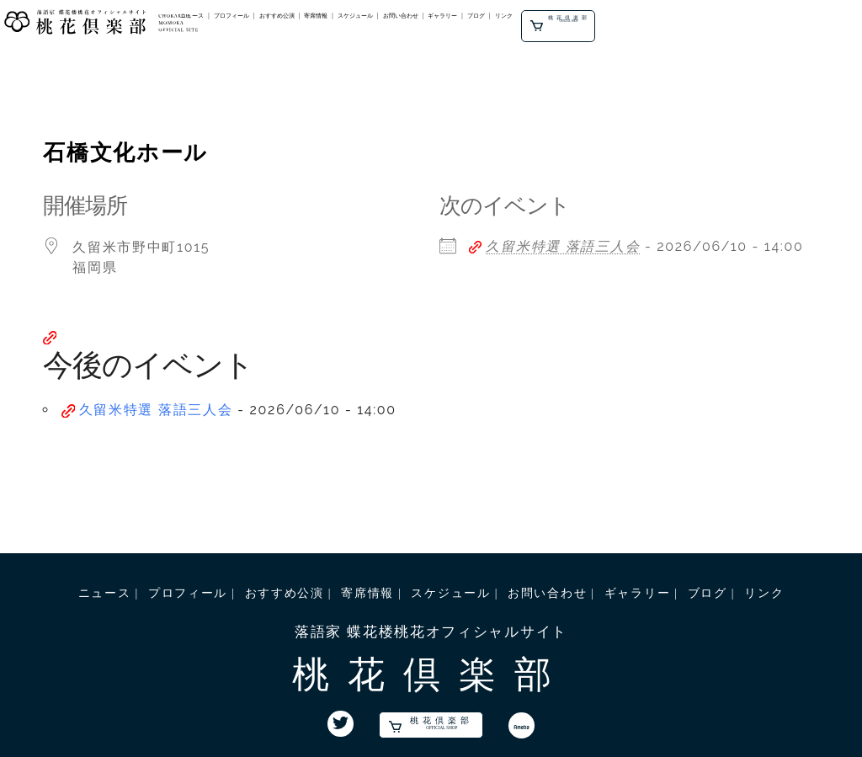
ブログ (705, 22)
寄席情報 (491, 22)
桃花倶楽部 (807, 22)
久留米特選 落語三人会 (563, 246)
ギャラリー (662, 22)
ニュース (326, 22)
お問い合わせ (605, 22)
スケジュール (544, 22)
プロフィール (379, 22)
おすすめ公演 (439, 22)
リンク (741, 22)
